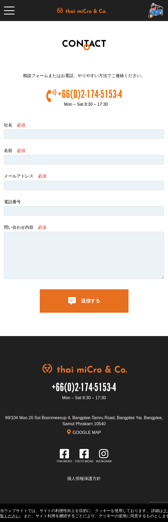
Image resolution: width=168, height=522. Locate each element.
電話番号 (12, 202)
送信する (84, 301)
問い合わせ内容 (25, 227)
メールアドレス (25, 176)
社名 (14, 125)
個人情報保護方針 (84, 478)
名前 (14, 150)
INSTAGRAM (104, 461)
